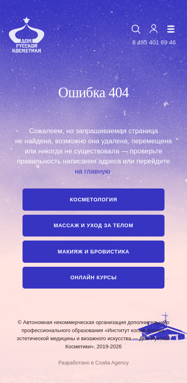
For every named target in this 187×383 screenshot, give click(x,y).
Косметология (93, 200)
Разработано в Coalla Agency (93, 363)
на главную (92, 171)
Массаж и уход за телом (94, 225)
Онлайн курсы (93, 277)
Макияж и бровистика (93, 252)
